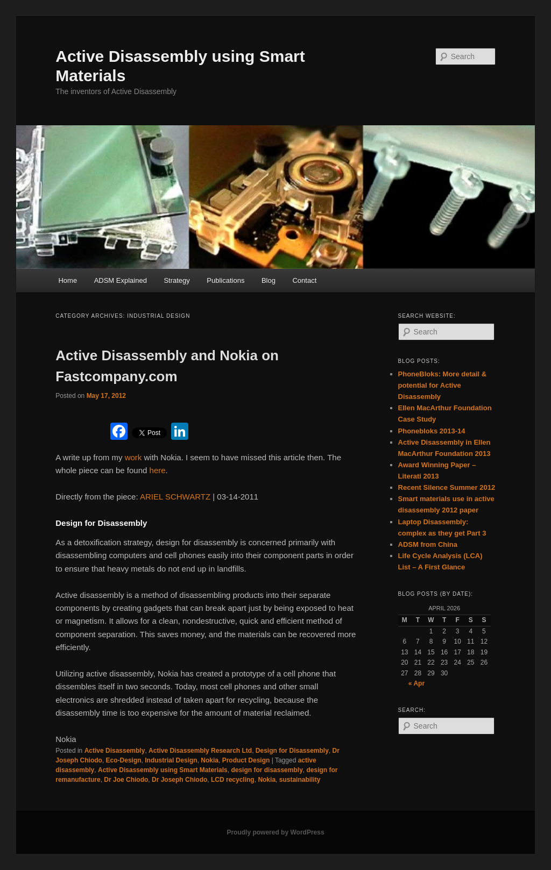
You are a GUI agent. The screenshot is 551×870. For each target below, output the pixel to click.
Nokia (209, 760)
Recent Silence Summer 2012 (447, 487)
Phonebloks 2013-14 (431, 431)
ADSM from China (428, 544)
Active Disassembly (114, 750)
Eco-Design (124, 760)
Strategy (176, 280)
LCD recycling (233, 779)
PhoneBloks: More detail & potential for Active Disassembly (442, 385)
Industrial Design (171, 760)
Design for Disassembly (292, 750)
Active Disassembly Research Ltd (200, 750)
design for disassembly (266, 770)
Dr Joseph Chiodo (179, 779)
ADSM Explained (120, 280)
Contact (304, 280)
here (158, 470)
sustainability (300, 779)
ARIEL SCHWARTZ (175, 496)
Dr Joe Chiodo (126, 779)
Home (67, 280)
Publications (225, 280)
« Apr (416, 683)
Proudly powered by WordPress (275, 832)
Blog (269, 280)
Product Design (246, 760)
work (134, 457)
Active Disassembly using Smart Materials (163, 770)
